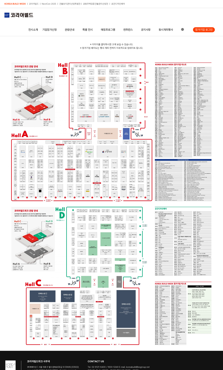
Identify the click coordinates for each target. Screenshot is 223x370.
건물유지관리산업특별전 (70, 4)
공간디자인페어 (118, 4)
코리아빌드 (34, 4)
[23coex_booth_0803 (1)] (112, 131)
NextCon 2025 (49, 4)
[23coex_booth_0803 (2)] (112, 276)
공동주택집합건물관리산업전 (95, 4)
